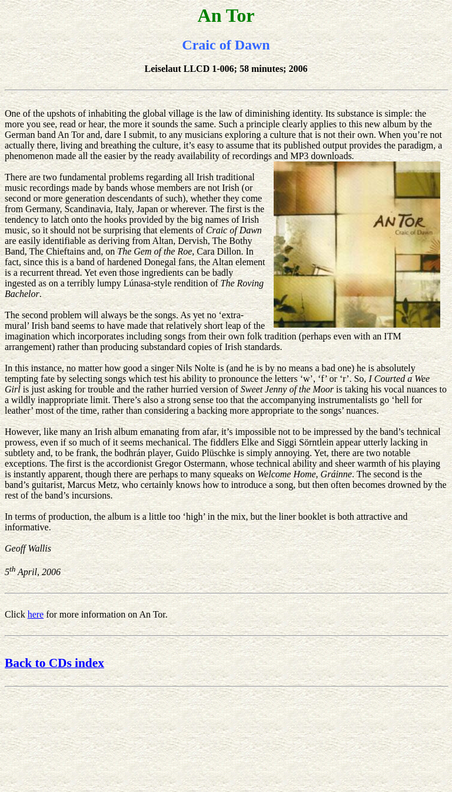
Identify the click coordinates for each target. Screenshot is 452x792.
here (36, 614)
